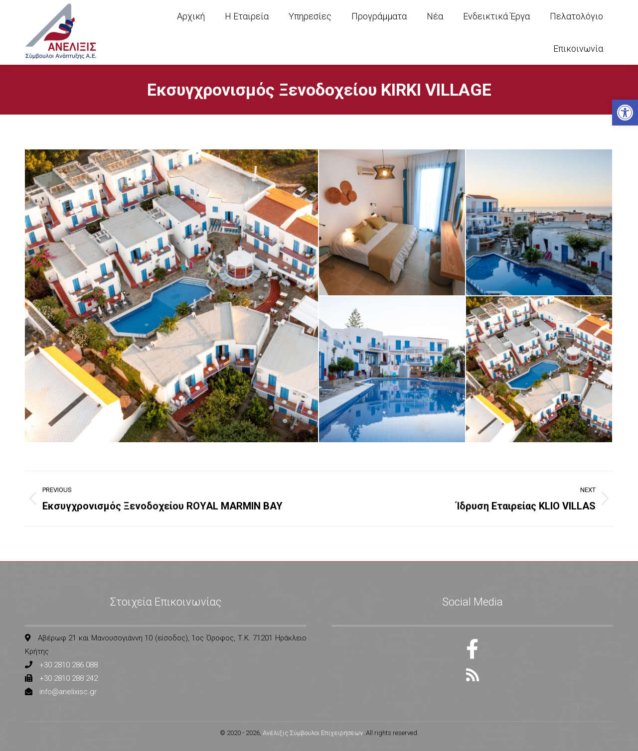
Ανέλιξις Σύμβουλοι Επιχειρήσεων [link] (313, 733)
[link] (625, 112)
